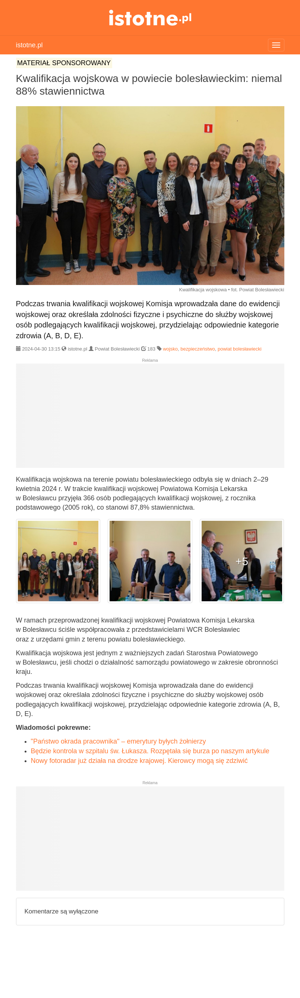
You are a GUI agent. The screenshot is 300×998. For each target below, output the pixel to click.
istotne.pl (150, 17)
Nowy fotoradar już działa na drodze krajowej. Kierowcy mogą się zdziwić (139, 760)
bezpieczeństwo (197, 349)
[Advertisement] (150, 419)
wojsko (170, 349)
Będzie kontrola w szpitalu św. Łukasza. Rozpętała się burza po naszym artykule (150, 751)
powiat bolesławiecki (240, 349)
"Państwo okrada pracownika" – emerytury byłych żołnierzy (118, 741)
